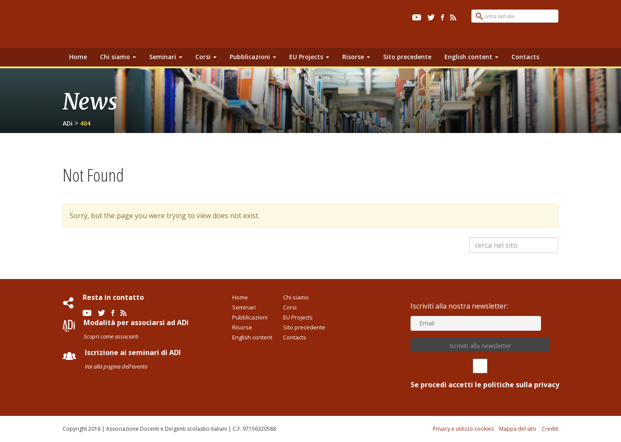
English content (471, 57)
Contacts (525, 57)
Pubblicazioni (253, 57)
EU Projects (309, 57)
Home (78, 57)
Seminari (165, 57)
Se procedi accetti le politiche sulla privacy (480, 374)
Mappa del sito (517, 428)
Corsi (206, 57)
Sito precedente (407, 57)
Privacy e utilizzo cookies (463, 428)
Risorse (356, 57)
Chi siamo (118, 57)
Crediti (550, 428)
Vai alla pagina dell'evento (116, 366)
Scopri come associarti (110, 336)
